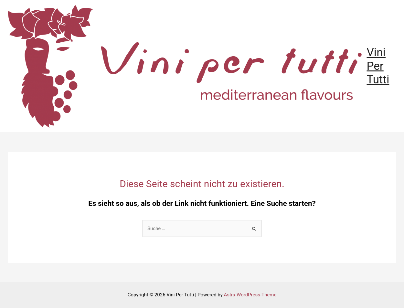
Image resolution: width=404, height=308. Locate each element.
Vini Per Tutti (378, 66)
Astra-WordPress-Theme (250, 295)
